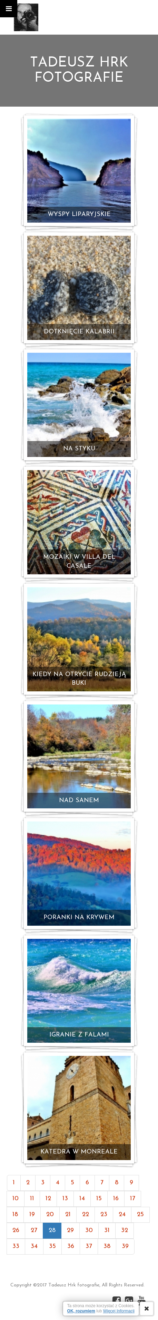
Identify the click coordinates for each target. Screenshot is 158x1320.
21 (68, 1214)
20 (50, 1214)
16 (116, 1198)
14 (82, 1198)
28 (52, 1230)
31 (107, 1230)
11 (32, 1198)
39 (125, 1246)
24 (122, 1214)
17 (132, 1198)
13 (65, 1198)
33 (15, 1246)
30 (89, 1230)
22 (85, 1214)
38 (106, 1246)
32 (124, 1230)
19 (32, 1214)
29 (70, 1230)
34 (34, 1246)
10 (15, 1198)
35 (52, 1246)
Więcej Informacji (119, 1311)
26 (15, 1230)
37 (89, 1246)
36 (70, 1246)
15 (99, 1198)
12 (48, 1198)
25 (140, 1214)
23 (103, 1214)
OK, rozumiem (81, 1311)
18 (15, 1214)
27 (34, 1230)
